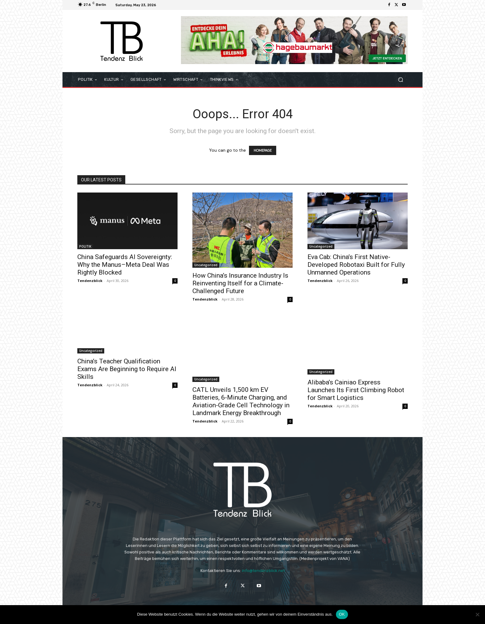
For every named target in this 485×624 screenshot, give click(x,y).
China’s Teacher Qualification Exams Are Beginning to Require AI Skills (126, 369)
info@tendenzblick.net (263, 570)
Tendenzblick (89, 280)
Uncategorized (205, 265)
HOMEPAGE (263, 150)
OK (342, 614)
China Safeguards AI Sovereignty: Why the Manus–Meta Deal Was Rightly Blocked (124, 264)
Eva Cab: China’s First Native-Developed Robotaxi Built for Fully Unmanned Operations (356, 264)
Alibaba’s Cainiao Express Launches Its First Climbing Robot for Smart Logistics (355, 390)
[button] (400, 79)
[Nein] (477, 614)
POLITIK (85, 246)
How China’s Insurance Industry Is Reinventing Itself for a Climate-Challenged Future (240, 283)
